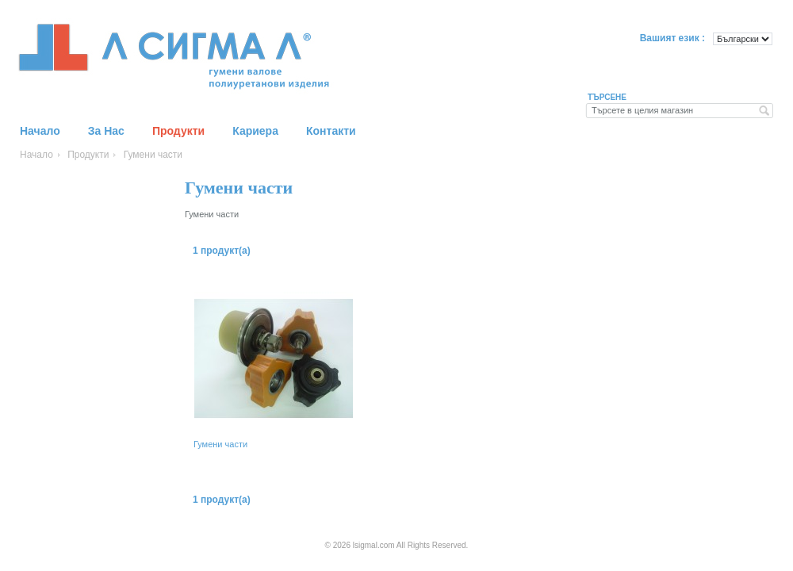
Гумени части (220, 444)
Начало (36, 154)
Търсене (607, 97)
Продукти (88, 154)
